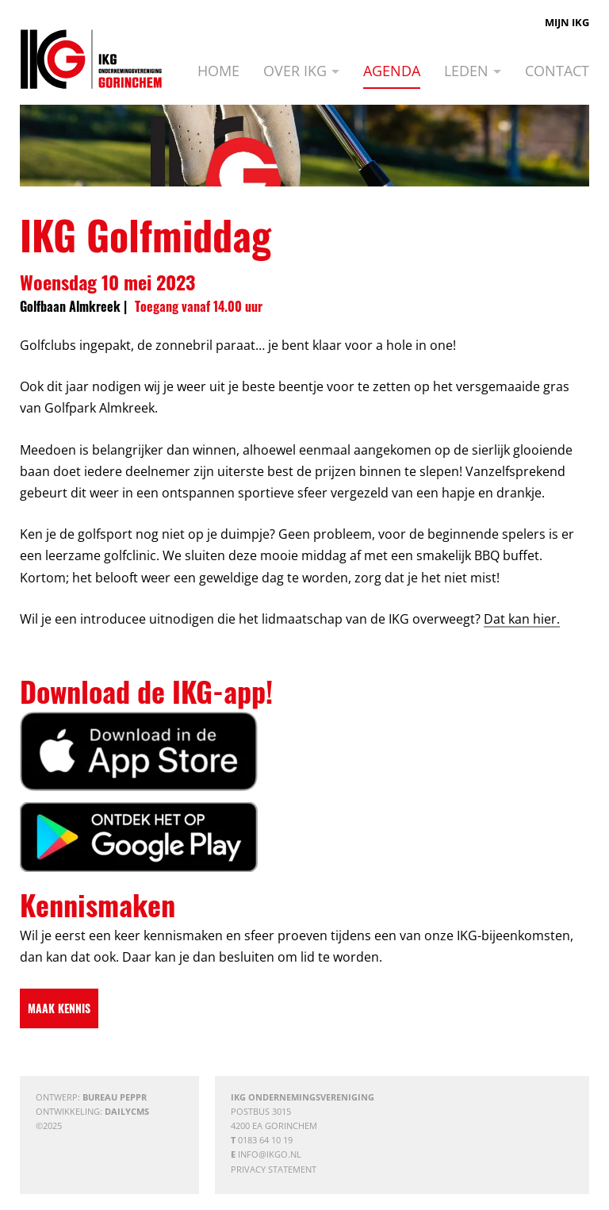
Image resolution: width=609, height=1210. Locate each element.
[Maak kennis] (59, 1008)
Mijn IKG (567, 22)
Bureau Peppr (114, 1097)
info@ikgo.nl (269, 1154)
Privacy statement (273, 1169)
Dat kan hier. (522, 619)
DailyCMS (127, 1111)
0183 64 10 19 (265, 1140)
